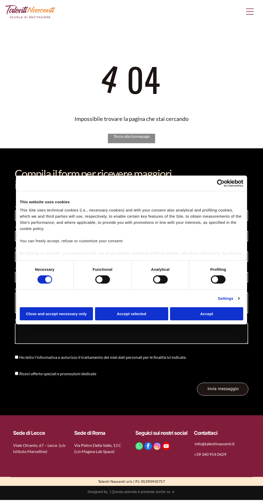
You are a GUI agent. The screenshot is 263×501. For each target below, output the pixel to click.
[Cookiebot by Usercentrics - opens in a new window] (220, 184)
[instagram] (157, 447)
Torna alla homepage (132, 136)
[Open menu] (250, 12)
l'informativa (46, 358)
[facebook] (148, 447)
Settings (225, 298)
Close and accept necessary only (56, 314)
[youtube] (166, 447)
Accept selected (131, 314)
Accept (206, 314)
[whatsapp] (139, 447)
